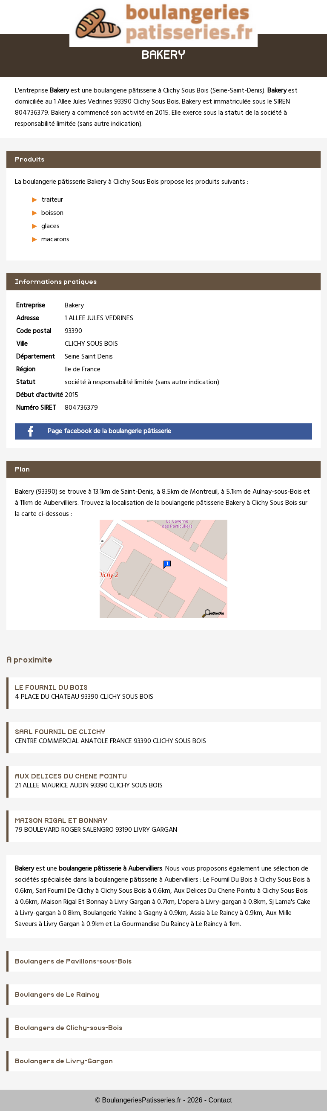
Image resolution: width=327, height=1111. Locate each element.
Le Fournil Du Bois (227, 879)
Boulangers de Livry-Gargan (64, 1061)
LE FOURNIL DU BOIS (51, 687)
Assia (197, 913)
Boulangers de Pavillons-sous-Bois (73, 961)
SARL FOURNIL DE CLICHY (60, 732)
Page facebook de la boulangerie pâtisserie (99, 431)
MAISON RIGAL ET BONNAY (61, 820)
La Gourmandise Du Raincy (151, 924)
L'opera (188, 902)
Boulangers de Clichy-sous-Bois (68, 1027)
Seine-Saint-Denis (237, 90)
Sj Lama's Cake (289, 902)
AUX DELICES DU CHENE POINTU (71, 776)
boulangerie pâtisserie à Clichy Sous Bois (151, 90)
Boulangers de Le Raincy (57, 994)
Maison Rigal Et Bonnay (74, 902)
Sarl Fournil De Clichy (65, 891)
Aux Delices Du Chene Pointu (214, 891)
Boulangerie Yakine (110, 913)
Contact (220, 1100)
